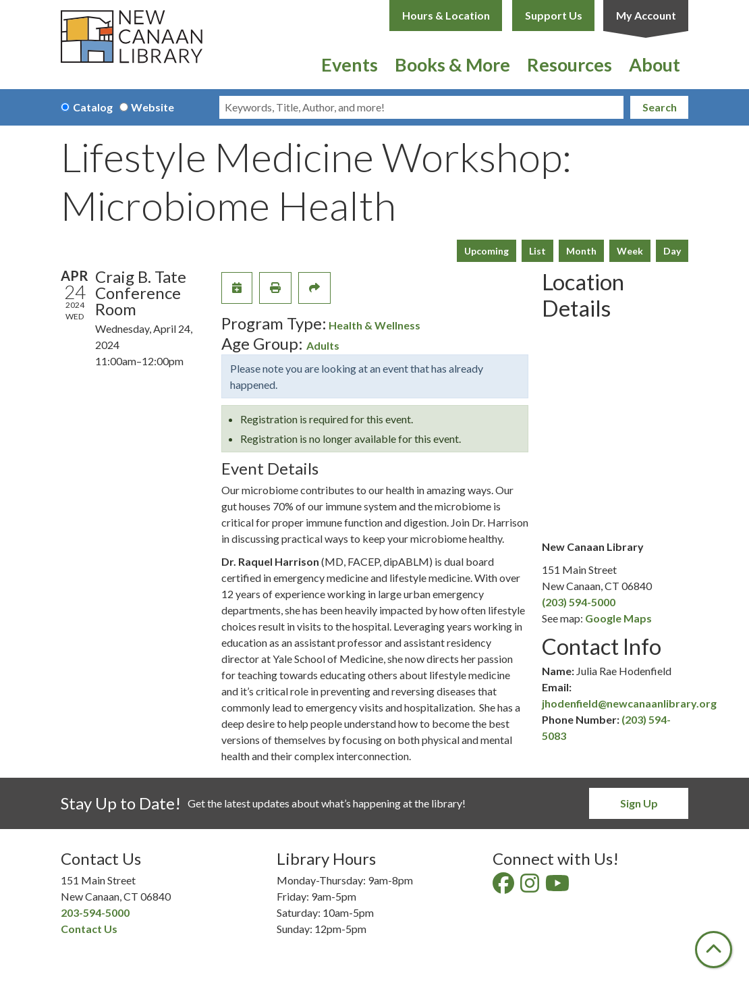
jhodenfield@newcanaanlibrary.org (629, 703)
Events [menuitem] (349, 64)
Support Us (553, 15)
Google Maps (618, 618)
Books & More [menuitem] (452, 64)
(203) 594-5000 (578, 601)
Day (672, 251)
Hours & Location (446, 15)
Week (630, 251)
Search (659, 107)
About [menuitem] (654, 64)
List (537, 251)
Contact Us (89, 928)
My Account (646, 15)
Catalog (93, 107)
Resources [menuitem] (569, 64)
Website (152, 107)
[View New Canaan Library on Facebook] (504, 886)
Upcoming (486, 251)
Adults (322, 345)
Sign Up (639, 803)
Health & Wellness (374, 325)
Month (581, 251)
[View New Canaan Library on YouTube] (558, 886)
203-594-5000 (95, 912)
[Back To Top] (713, 949)
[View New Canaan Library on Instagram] (530, 886)
